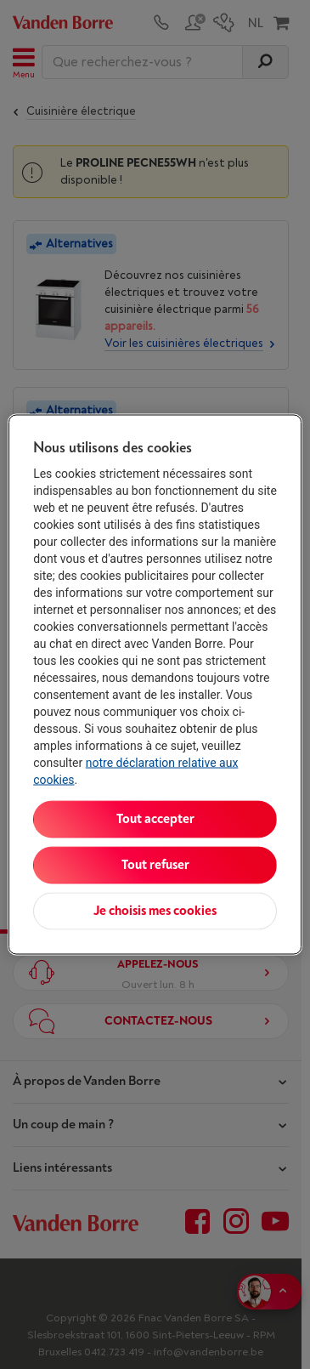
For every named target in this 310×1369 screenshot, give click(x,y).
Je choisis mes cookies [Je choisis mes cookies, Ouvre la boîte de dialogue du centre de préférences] (155, 911)
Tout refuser (155, 865)
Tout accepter (155, 819)
